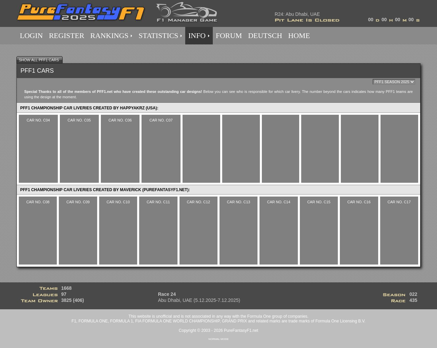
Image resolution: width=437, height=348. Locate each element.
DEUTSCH (265, 35)
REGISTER (66, 35)
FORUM (229, 35)
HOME (299, 35)
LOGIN (31, 35)
